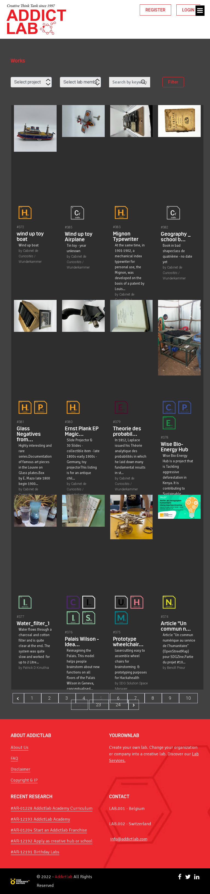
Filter (173, 82)
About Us (19, 747)
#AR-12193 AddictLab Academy (40, 819)
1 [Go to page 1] (32, 698)
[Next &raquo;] (134, 705)
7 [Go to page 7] (136, 698)
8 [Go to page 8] (153, 698)
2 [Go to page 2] (50, 698)
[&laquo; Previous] (18, 698)
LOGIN (188, 10)
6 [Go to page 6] (119, 698)
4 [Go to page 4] (84, 698)
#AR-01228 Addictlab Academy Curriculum (51, 808)
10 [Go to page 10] (188, 698)
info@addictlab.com (128, 839)
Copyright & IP (24, 780)
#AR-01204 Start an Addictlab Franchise (49, 830)
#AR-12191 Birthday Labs (35, 852)
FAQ (14, 758)
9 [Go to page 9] (170, 698)
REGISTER (155, 10)
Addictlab (63, 877)
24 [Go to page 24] (119, 704)
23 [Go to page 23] (99, 704)
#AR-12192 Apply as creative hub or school (51, 841)
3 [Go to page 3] (67, 698)
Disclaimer (20, 769)
